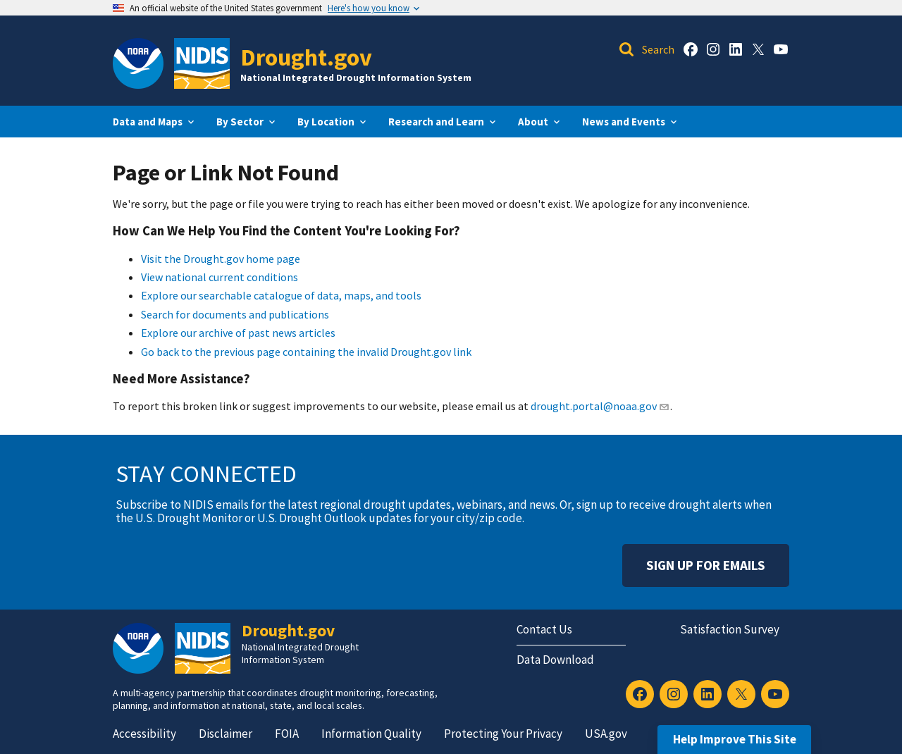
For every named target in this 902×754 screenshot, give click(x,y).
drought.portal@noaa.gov (600, 406)
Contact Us (544, 629)
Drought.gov (306, 57)
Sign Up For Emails (705, 565)
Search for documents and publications (235, 314)
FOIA (287, 733)
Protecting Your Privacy (503, 733)
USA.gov (606, 733)
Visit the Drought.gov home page (220, 259)
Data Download (555, 659)
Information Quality (371, 733)
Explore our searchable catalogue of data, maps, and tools (281, 295)
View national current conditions (219, 277)
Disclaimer (225, 733)
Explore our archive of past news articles (238, 333)
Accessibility (144, 733)
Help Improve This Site (734, 739)
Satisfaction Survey (729, 629)
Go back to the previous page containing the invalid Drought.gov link (306, 352)
